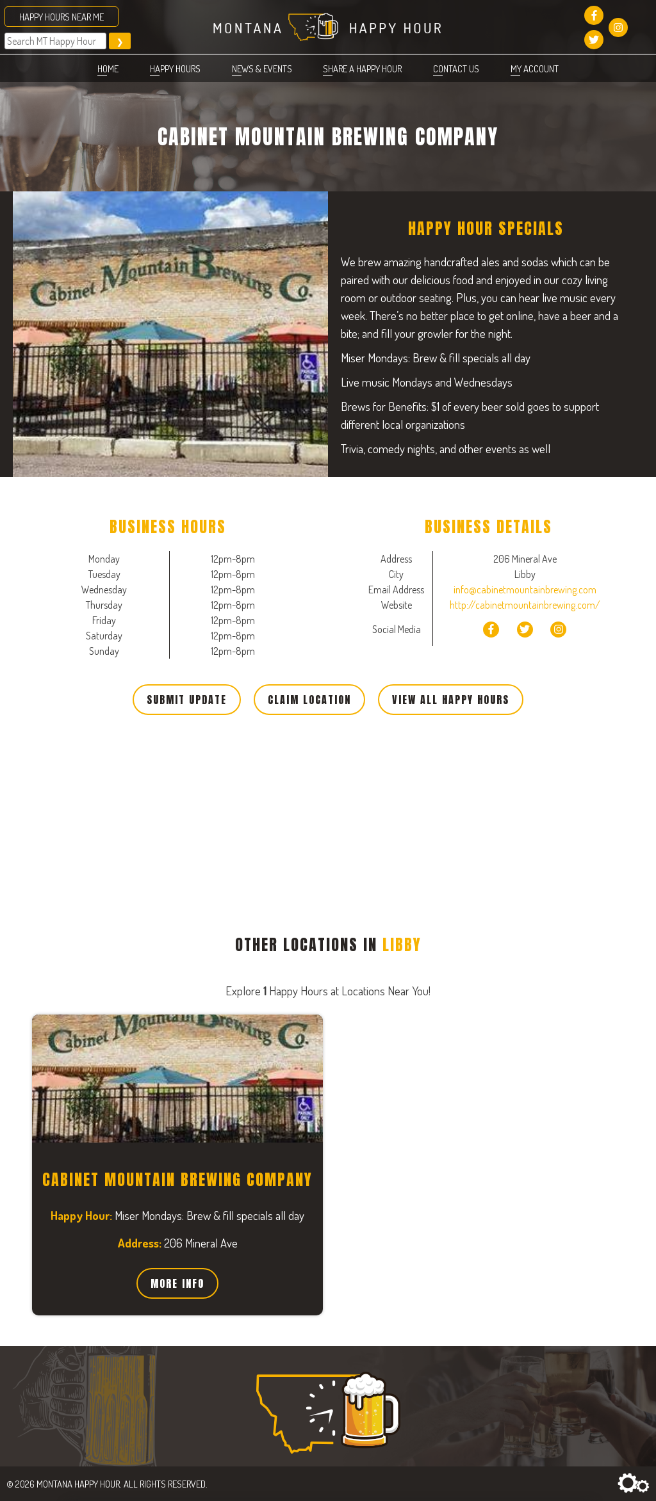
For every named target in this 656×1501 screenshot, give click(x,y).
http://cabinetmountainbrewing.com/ (525, 604)
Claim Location (309, 699)
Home (108, 68)
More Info (177, 1283)
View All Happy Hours (450, 699)
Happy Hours (175, 68)
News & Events (262, 68)
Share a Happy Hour (362, 68)
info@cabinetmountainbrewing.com (525, 589)
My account (535, 68)
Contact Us (456, 68)
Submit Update (187, 699)
